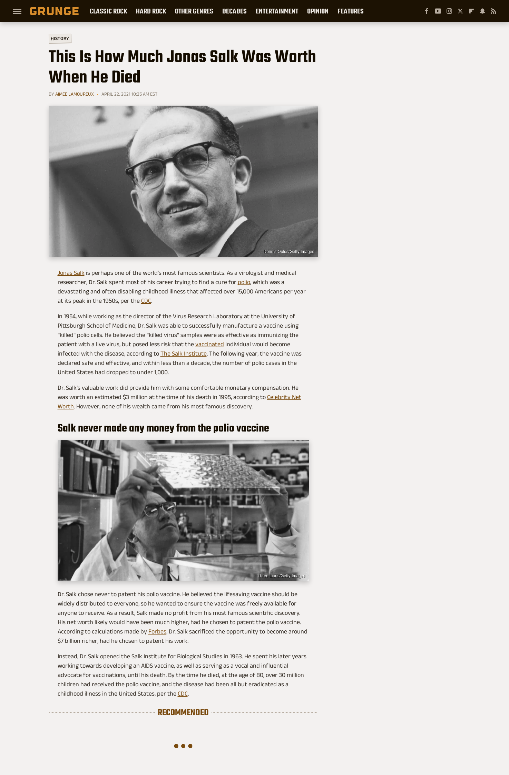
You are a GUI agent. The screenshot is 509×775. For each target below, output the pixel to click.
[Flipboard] (471, 11)
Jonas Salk (71, 272)
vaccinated (209, 344)
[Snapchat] (482, 11)
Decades (234, 11)
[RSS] (493, 11)
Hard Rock (151, 11)
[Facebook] (426, 11)
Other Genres (194, 11)
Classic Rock (108, 11)
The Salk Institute (183, 353)
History (59, 38)
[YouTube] (438, 11)
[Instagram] (449, 11)
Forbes (157, 631)
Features (350, 11)
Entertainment (277, 11)
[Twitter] (460, 11)
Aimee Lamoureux (74, 94)
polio (244, 282)
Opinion (318, 11)
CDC (146, 300)
